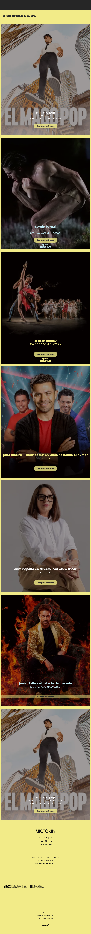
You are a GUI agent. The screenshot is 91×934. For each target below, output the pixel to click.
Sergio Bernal (45, 226)
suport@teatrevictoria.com (45, 863)
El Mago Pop (45, 112)
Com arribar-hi (45, 921)
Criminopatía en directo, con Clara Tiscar (45, 569)
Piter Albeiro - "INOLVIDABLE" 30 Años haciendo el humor (45, 454)
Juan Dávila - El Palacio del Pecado (45, 683)
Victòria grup (45, 837)
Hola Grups (45, 841)
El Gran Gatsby (45, 340)
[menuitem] (45, 837)
